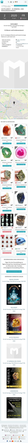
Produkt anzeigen (7, 143)
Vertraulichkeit (23, 425)
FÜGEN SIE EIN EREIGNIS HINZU (14, 271)
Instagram (19, 429)
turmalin (18, 227)
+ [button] (2, 91)
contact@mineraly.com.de (16, 431)
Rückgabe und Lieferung (13, 426)
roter (3, 248)
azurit (17, 138)
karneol (4, 138)
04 (2, 6)
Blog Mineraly (5, 429)
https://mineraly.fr (14, 432)
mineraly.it (14, 436)
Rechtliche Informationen (13, 425)
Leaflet (14, 118)
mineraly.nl (6, 438)
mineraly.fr (8, 435)
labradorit (19, 205)
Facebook (12, 429)
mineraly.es (22, 436)
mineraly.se (22, 438)
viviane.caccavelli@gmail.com (22, 43)
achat (3, 160)
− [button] (2, 94)
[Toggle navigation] (25, 1)
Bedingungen (4, 425)
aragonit (4, 227)
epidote (4, 182)
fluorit (3, 205)
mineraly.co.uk (17, 435)
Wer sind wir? (4, 426)
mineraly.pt (14, 438)
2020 (9, 5)
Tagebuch (4, 5)
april (12, 5)
